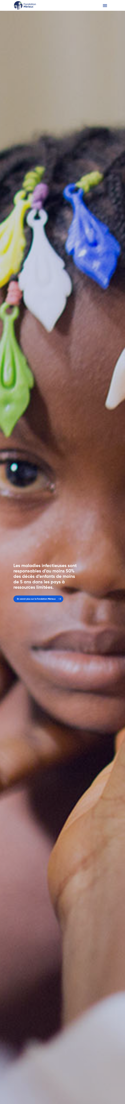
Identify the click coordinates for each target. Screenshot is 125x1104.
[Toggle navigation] (105, 5)
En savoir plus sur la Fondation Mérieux (36, 599)
